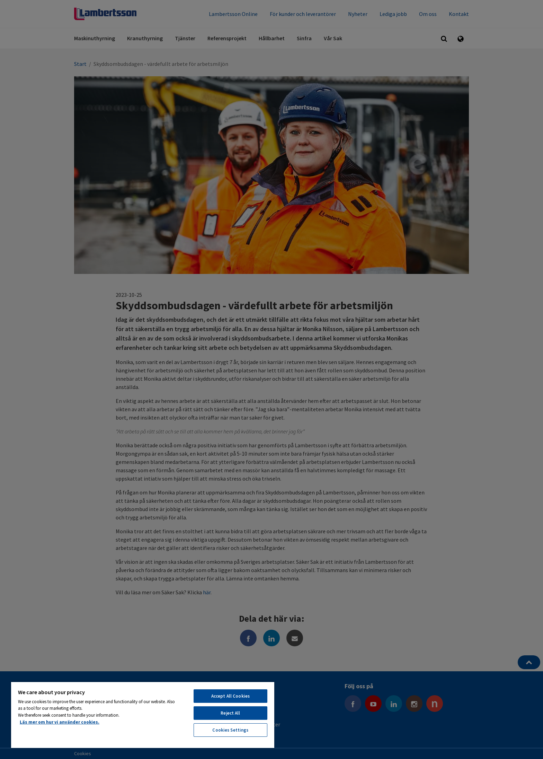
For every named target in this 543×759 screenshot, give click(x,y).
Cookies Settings (230, 730)
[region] (142, 714)
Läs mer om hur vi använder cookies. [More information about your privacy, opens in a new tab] (59, 722)
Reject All (230, 713)
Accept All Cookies (230, 696)
